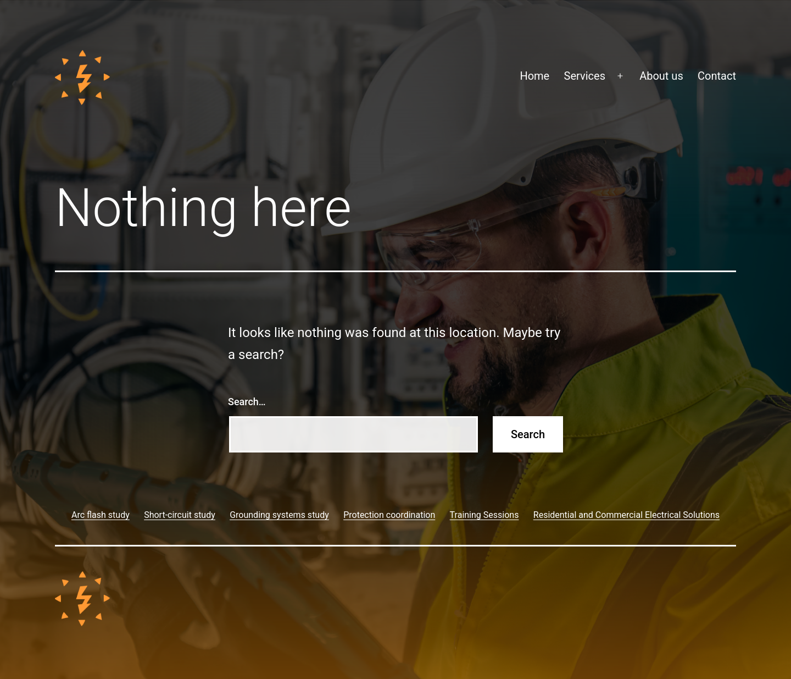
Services (584, 75)
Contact (717, 75)
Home (534, 75)
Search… (247, 401)
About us (661, 75)
